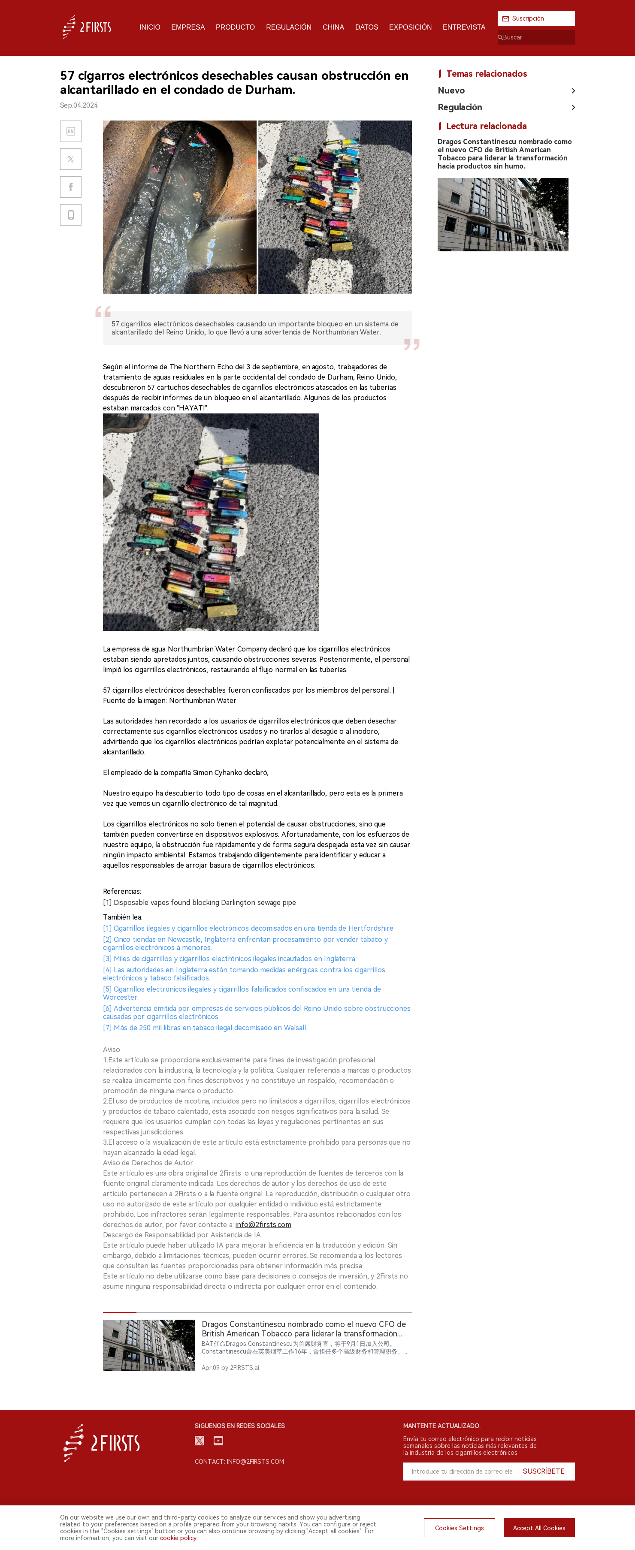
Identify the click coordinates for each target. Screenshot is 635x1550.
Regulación (460, 107)
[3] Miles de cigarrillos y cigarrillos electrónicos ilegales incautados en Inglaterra (229, 959)
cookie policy (178, 1538)
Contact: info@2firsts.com (239, 1461)
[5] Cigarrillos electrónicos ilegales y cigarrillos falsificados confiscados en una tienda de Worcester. (242, 993)
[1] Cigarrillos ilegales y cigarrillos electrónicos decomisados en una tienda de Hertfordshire (248, 928)
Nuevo (451, 90)
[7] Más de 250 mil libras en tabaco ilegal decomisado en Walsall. (205, 1028)
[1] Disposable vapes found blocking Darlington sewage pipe (199, 903)
